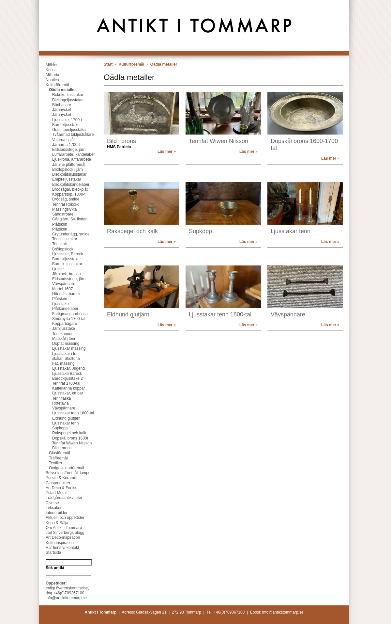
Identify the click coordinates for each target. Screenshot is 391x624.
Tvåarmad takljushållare (66, 134)
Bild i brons (55, 448)
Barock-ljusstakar (60, 264)
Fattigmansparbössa (63, 314)
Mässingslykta (58, 209)
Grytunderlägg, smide (64, 234)
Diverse (49, 503)
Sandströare (56, 214)
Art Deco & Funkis (58, 488)
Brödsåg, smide (59, 199)
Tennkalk (53, 244)
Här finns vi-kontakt (59, 547)
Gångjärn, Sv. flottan (63, 219)
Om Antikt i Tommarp (60, 527)
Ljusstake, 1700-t (60, 120)
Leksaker (50, 507)
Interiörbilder (53, 512)
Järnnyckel (55, 109)
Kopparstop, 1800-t (62, 194)
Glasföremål (54, 453)
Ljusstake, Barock (61, 254)
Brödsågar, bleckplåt (63, 189)
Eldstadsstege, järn (62, 149)
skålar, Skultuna (59, 358)
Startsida (50, 552)
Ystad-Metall (53, 492)
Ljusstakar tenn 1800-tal (66, 413)
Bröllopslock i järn (61, 169)
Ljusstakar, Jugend (62, 368)
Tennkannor (56, 333)
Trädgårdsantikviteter (60, 497)
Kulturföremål (54, 85)
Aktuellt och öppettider (61, 517)
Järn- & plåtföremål (62, 164)
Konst (47, 70)
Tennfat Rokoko (59, 204)
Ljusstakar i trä (58, 353)
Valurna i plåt (57, 139)
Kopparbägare (58, 323)
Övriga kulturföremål (61, 468)
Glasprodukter (54, 483)
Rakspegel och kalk (62, 433)
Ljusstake (54, 303)
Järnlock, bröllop (60, 274)
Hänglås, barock (60, 294)
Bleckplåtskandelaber (64, 184)
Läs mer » (167, 151)
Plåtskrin (53, 224)
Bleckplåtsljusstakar (62, 174)
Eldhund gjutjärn (60, 418)
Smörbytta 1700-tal (62, 318)
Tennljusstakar (58, 239)
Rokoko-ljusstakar (61, 94)
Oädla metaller (57, 90)
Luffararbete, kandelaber (67, 154)
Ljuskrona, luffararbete (65, 159)
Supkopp (53, 428)
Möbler (48, 65)
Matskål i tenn (57, 338)
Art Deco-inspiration (59, 537)
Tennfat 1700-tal (59, 383)
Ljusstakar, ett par (61, 393)
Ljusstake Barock (60, 373)
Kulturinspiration (56, 542)
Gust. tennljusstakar (63, 129)
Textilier (50, 463)
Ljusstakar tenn (59, 423)
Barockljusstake (59, 124)
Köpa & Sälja (53, 522)
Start (108, 64)
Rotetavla (54, 403)
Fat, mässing (57, 363)
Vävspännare (57, 283)
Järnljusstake (57, 328)
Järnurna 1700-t (59, 144)
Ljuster (51, 269)
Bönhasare (55, 105)
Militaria (49, 74)
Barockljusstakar (60, 259)
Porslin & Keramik (58, 477)
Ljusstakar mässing (62, 348)
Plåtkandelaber (58, 308)
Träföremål (53, 458)
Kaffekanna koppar (62, 388)
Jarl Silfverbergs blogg (61, 532)
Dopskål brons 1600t (63, 438)
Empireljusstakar (60, 179)
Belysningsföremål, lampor (65, 473)
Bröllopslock (56, 249)
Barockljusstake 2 (61, 378)
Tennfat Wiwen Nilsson (65, 443)
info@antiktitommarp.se (66, 598)
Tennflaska (55, 398)
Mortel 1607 (56, 289)
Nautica (49, 80)
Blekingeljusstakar (61, 100)
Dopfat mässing (59, 343)
